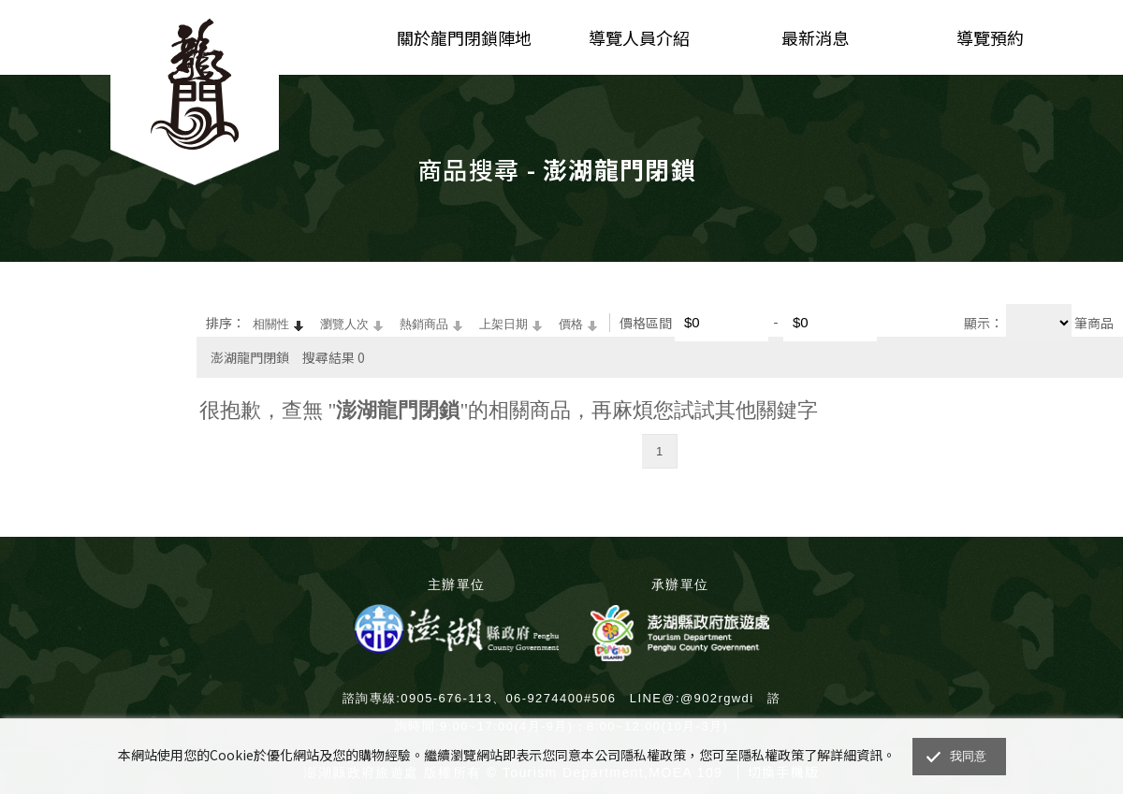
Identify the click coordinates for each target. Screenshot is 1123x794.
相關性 (271, 324)
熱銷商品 (424, 324)
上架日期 (503, 324)
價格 (571, 324)
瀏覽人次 (344, 324)
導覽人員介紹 (639, 37)
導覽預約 (990, 37)
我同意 (968, 756)
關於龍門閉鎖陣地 (464, 37)
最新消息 (815, 37)
